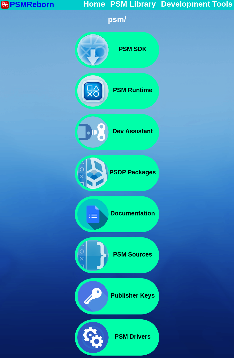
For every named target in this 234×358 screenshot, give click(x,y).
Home (94, 4)
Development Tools (197, 4)
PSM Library (133, 4)
